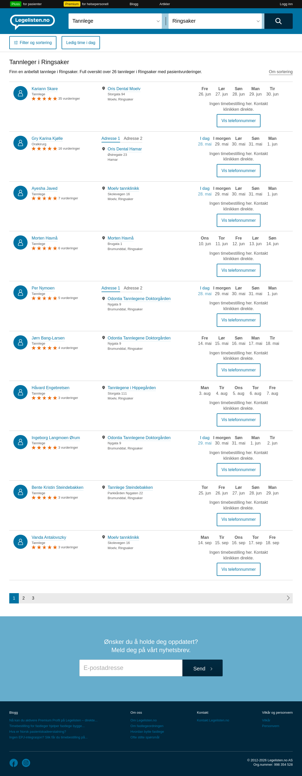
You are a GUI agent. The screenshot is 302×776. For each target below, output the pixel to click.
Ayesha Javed (44, 188)
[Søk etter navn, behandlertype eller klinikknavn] (115, 21)
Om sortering (281, 72)
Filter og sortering (36, 42)
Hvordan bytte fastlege (147, 732)
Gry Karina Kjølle (47, 138)
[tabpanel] (141, 94)
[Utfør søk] (278, 21)
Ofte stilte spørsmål (144, 737)
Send (199, 668)
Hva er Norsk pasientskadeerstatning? (37, 732)
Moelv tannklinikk (123, 188)
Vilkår (266, 720)
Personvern (270, 726)
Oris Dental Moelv (124, 89)
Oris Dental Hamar (125, 149)
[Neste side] (288, 598)
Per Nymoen (43, 288)
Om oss (136, 712)
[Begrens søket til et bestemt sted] (215, 21)
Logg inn (286, 4)
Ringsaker (125, 99)
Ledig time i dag (80, 42)
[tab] (111, 139)
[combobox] (115, 21)
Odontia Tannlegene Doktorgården (139, 298)
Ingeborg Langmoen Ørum (56, 438)
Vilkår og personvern (277, 712)
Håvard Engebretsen (51, 388)
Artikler (165, 4)
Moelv (112, 99)
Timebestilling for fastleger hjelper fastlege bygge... (47, 726)
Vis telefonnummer (238, 120)
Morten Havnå (45, 238)
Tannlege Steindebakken (130, 487)
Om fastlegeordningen (146, 726)
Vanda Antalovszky (49, 537)
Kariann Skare (45, 89)
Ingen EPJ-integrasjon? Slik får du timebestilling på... (48, 737)
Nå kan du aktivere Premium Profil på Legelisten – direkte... (53, 720)
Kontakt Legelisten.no (213, 720)
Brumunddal (117, 249)
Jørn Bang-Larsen (48, 338)
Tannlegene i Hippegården (132, 388)
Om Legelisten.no (143, 720)
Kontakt (202, 712)
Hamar (113, 159)
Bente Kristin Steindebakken (57, 487)
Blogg (134, 4)
